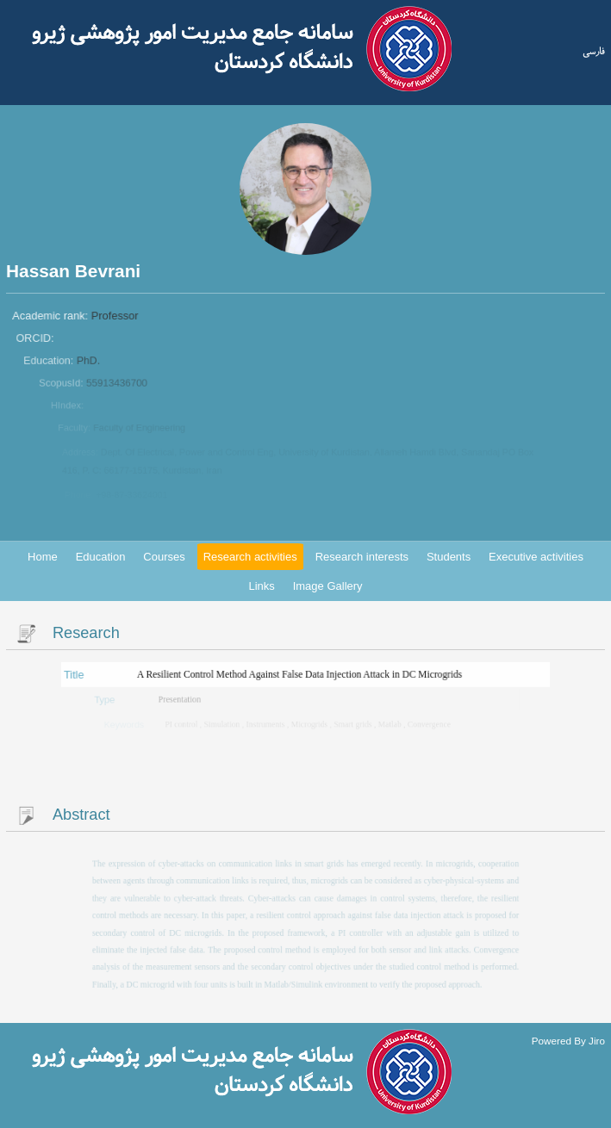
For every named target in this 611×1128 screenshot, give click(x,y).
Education (101, 556)
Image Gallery (328, 585)
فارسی (594, 51)
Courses (163, 556)
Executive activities (536, 556)
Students (449, 556)
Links (261, 585)
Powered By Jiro (568, 1039)
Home (43, 556)
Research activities (250, 556)
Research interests (361, 556)
